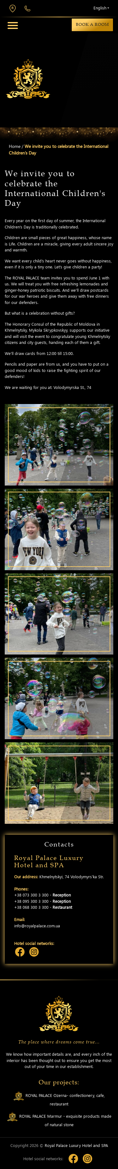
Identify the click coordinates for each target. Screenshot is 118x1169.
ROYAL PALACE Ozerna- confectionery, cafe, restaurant (59, 1098)
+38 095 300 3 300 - (42, 901)
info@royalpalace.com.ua (37, 925)
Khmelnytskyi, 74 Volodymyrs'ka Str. (12, 8)
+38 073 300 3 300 (28, 9)
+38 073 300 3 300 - (42, 894)
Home (14, 146)
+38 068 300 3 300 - (43, 907)
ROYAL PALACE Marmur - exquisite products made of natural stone (59, 1119)
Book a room (92, 24)
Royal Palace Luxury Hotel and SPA (76, 1145)
